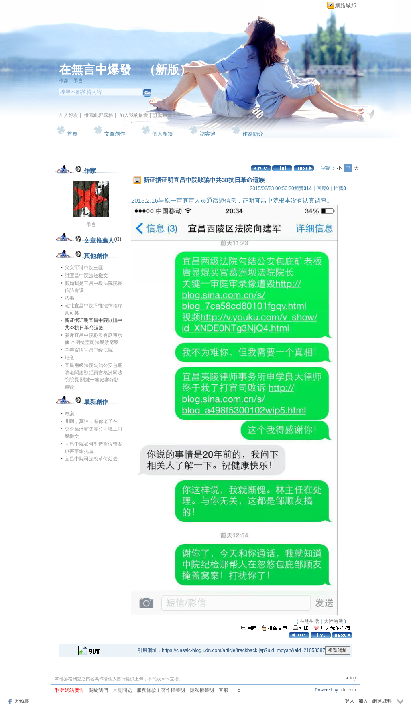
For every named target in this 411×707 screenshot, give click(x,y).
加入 (363, 701)
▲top (350, 678)
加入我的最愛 (133, 115)
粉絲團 (22, 701)
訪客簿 (208, 134)
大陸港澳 (333, 621)
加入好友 (68, 115)
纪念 (69, 358)
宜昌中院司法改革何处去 (91, 459)
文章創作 (114, 134)
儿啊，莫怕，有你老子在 (91, 421)
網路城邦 (345, 5)
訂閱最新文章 (167, 115)
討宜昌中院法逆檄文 (86, 275)
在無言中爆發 (95, 69)
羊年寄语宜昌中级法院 (89, 350)
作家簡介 (252, 134)
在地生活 (309, 621)
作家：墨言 (71, 80)
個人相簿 (162, 134)
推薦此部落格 (98, 115)
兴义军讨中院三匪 (84, 268)
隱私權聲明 (202, 690)
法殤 (69, 298)
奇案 (69, 414)
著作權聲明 (173, 690)
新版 (167, 69)
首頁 (72, 134)
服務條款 (146, 690)
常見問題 (122, 690)
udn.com (347, 690)
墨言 (91, 224)
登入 (349, 701)
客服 (223, 690)
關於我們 (98, 690)
